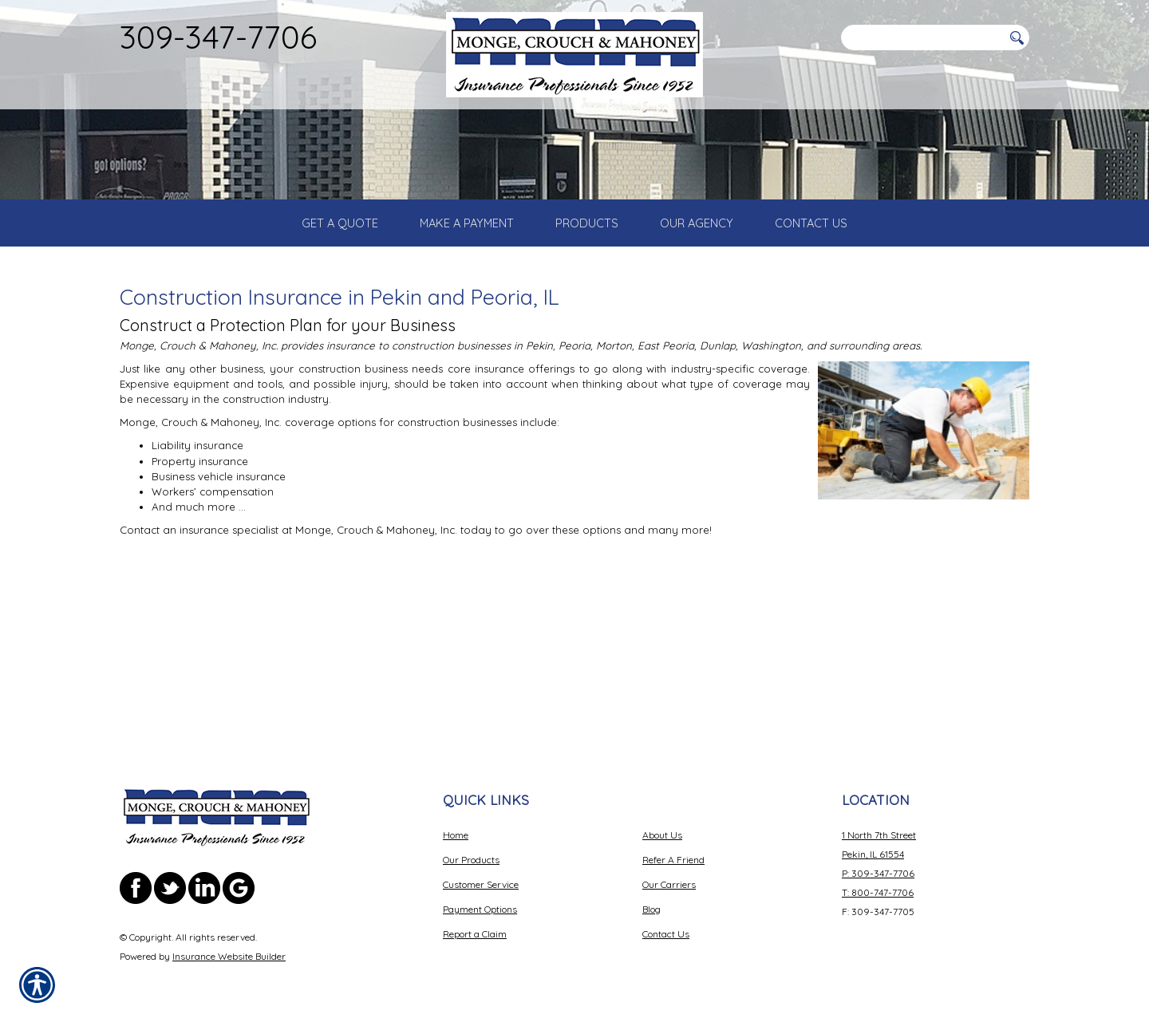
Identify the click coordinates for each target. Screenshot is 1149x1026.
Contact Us (665, 934)
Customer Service (481, 884)
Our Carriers (669, 884)
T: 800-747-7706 (878, 892)
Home (455, 835)
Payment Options (480, 909)
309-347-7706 (218, 37)
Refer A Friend (673, 860)
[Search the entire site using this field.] (921, 37)
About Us (662, 835)
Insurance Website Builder (229, 956)
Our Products (471, 860)
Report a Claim (475, 934)
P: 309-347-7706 (878, 873)
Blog (651, 909)
